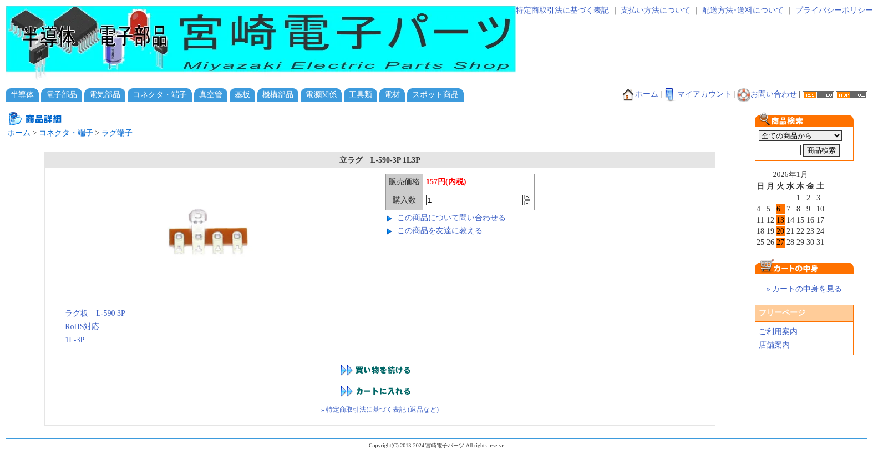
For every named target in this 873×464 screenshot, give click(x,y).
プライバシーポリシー (834, 10)
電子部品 (61, 94)
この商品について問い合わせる (451, 218)
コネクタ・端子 (160, 94)
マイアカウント (698, 94)
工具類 (360, 94)
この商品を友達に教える (440, 230)
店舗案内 (774, 345)
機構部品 (277, 94)
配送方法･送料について (743, 10)
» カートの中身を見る (804, 289)
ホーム (640, 94)
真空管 (210, 94)
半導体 (22, 94)
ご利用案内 (778, 331)
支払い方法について (656, 10)
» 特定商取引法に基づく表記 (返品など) (380, 409)
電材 (392, 94)
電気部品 (104, 94)
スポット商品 (435, 94)
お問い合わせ (767, 94)
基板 (242, 94)
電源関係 (321, 94)
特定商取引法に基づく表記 (562, 10)
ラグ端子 (117, 133)
